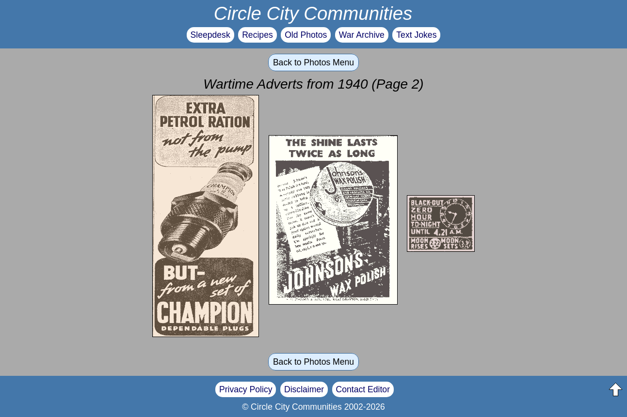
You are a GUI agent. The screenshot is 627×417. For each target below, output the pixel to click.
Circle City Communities (313, 13)
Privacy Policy (246, 389)
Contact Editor (363, 389)
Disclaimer (304, 389)
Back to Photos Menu (313, 62)
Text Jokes (416, 35)
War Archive (362, 35)
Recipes (257, 35)
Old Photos (306, 35)
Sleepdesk (210, 35)
